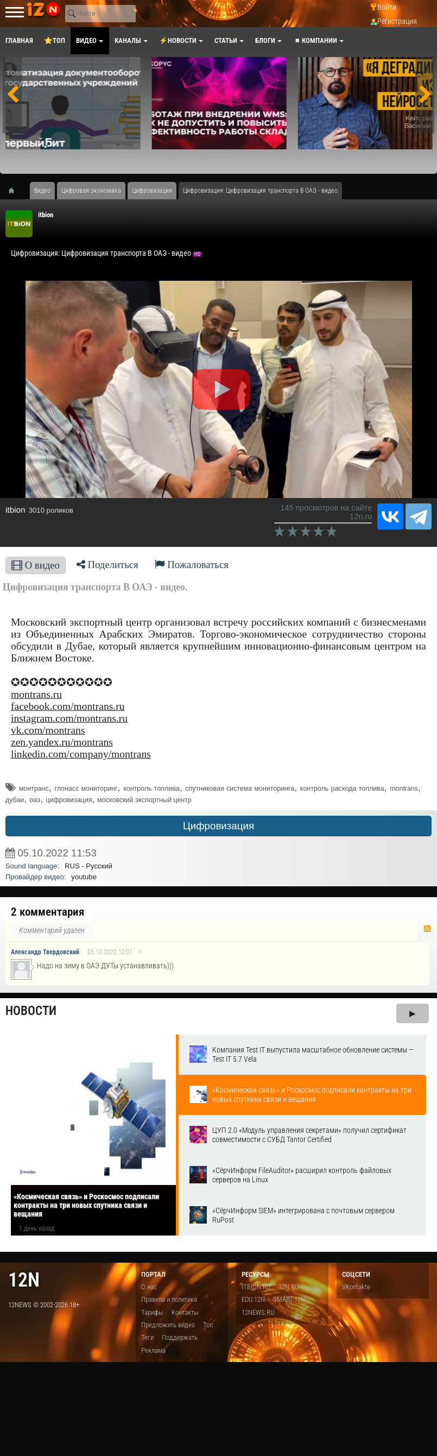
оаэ (34, 800)
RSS (427, 929)
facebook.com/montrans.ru (68, 706)
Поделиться (107, 564)
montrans (404, 788)
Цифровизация (218, 825)
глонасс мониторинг (85, 788)
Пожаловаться (192, 564)
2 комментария (47, 911)
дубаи (14, 800)
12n (24, 1280)
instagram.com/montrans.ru (69, 718)
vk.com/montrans (48, 730)
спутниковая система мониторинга (239, 788)
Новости (30, 1011)
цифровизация (69, 800)
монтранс (34, 788)
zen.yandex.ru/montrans (62, 742)
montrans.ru (36, 694)
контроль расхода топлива (342, 788)
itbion (45, 215)
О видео (35, 565)
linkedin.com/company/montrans (81, 754)
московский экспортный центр (144, 800)
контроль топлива (151, 788)
